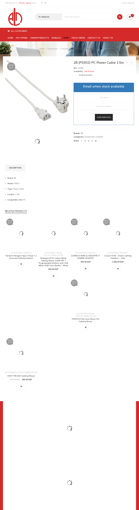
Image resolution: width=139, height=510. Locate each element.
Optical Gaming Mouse (53, 255)
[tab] (15, 168)
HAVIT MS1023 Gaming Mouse (21, 376)
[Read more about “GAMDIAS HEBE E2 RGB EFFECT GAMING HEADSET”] (85, 268)
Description (15, 168)
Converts (64, 49)
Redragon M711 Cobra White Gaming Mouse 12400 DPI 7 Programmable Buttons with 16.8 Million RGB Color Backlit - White (53, 262)
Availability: (78, 71)
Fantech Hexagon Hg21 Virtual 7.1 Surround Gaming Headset (21, 256)
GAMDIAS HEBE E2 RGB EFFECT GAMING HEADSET (85, 256)
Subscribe (102, 431)
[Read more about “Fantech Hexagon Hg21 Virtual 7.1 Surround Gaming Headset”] (21, 264)
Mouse (59, 253)
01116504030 (22, 443)
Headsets (27, 253)
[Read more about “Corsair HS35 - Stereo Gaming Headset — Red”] (118, 268)
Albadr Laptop (25, 3)
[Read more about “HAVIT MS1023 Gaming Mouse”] (21, 386)
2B (82, 133)
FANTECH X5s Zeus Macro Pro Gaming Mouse (85, 320)
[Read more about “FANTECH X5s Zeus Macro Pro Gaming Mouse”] (85, 327)
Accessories (52, 49)
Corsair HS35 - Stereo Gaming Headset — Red (117, 256)
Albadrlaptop (51, 461)
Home (41, 49)
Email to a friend (85, 75)
